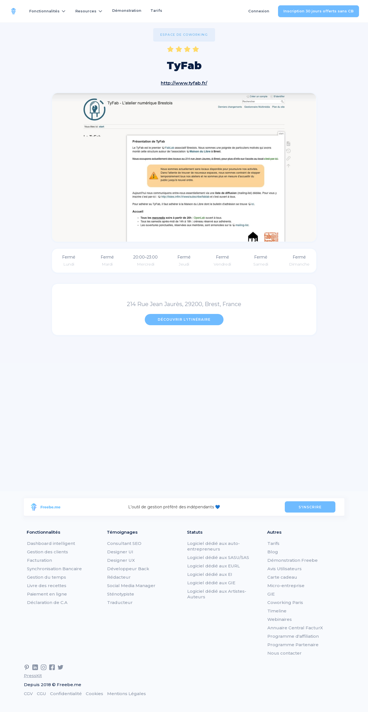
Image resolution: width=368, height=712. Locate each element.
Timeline (276, 611)
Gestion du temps (46, 577)
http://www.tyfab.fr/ (184, 83)
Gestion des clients (47, 551)
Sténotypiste (120, 594)
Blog (272, 551)
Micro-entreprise (285, 585)
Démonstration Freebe (292, 560)
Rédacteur (119, 577)
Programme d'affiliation (293, 636)
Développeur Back (128, 568)
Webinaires (279, 619)
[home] (13, 11)
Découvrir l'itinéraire (184, 319)
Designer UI (120, 551)
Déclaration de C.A (47, 602)
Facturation (39, 560)
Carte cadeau (282, 577)
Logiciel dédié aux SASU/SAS (218, 557)
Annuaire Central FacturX (295, 627)
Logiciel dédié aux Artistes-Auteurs (216, 594)
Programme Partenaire (293, 644)
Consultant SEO (124, 543)
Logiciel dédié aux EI (209, 574)
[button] (48, 11)
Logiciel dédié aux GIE (211, 582)
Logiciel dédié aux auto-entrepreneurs (213, 546)
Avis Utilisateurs (284, 568)
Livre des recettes (46, 585)
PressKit (33, 675)
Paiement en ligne (47, 594)
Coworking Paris (285, 602)
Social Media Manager (131, 585)
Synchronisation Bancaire (54, 568)
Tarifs (156, 10)
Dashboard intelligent (51, 543)
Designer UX (121, 560)
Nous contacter (284, 653)
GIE (271, 594)
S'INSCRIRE (310, 507)
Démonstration (126, 10)
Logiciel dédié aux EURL (213, 566)
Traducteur (120, 602)
